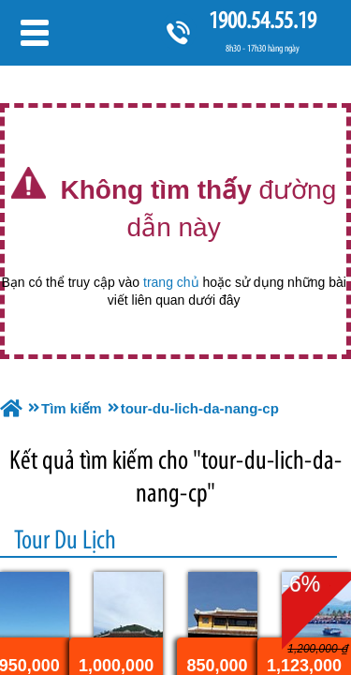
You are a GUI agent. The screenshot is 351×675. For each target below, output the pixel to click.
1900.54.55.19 (262, 20)
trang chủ (171, 282)
